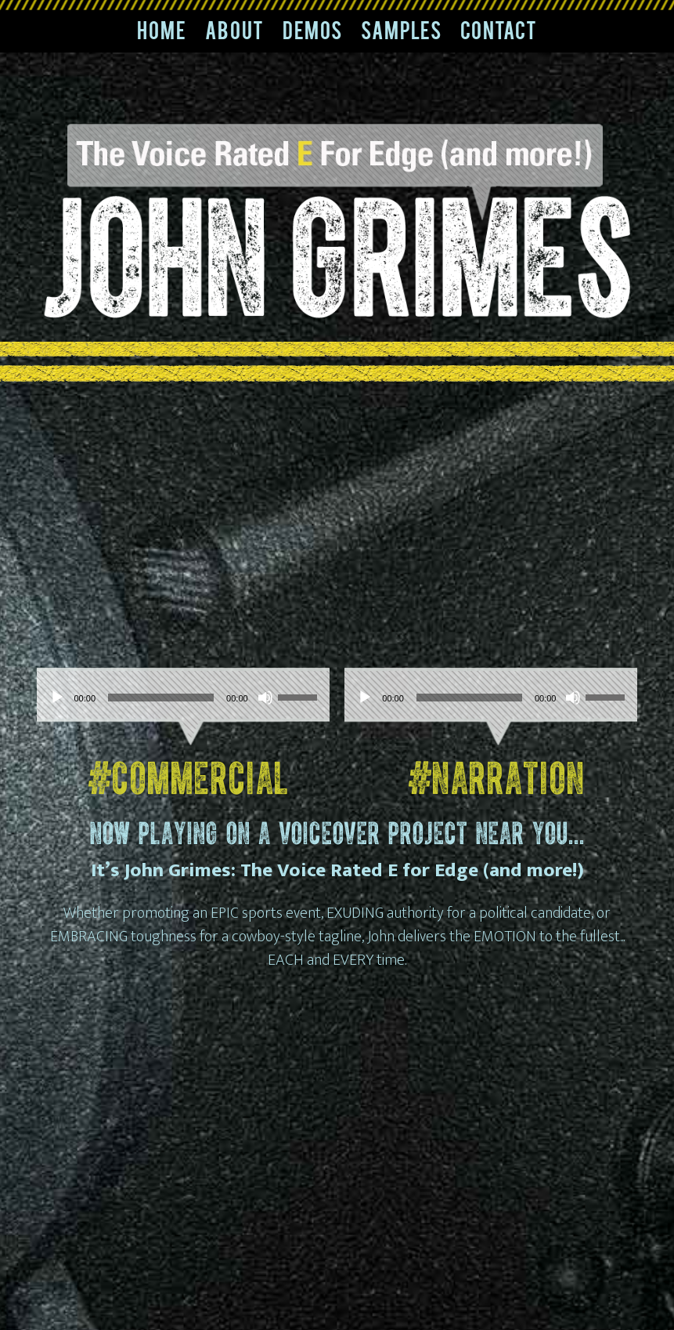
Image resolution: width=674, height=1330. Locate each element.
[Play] (57, 697)
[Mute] (265, 697)
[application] (183, 697)
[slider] (161, 697)
